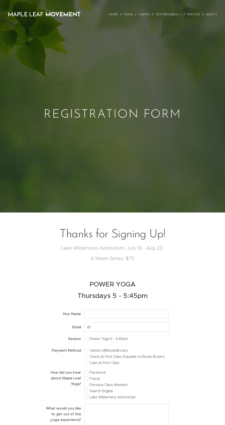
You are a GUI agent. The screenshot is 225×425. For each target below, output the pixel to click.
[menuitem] (114, 14)
